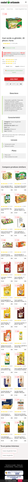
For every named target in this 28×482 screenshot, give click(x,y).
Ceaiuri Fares (10, 9)
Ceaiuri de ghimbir (8, 455)
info (12, 189)
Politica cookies (18, 467)
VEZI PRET (14, 79)
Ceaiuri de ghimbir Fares (21, 9)
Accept (20, 480)
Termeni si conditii (11, 465)
